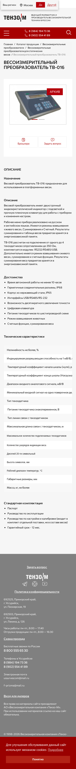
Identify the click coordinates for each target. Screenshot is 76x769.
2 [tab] (42, 121)
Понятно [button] (38, 759)
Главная (8, 44)
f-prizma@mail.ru (14, 685)
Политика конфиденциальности (36, 591)
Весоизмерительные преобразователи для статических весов (27, 51)
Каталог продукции (28, 44)
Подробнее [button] (55, 749)
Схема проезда (14, 638)
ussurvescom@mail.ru (16, 678)
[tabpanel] (38, 105)
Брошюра (23, 141)
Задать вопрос (52, 141)
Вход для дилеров (16, 696)
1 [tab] (35, 119)
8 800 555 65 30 (16, 650)
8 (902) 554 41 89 (39, 35)
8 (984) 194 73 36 (39, 31)
